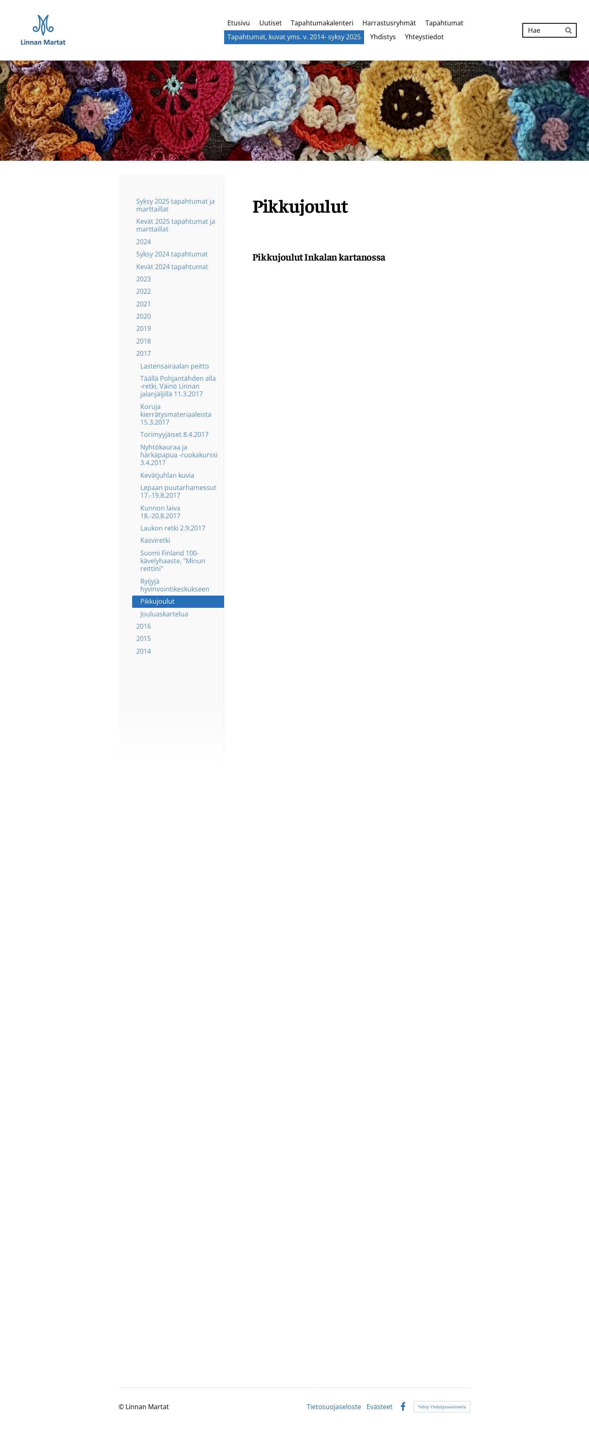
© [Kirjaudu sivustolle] (122, 1406)
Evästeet (379, 1406)
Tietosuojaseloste (334, 1406)
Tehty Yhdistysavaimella (442, 1407)
